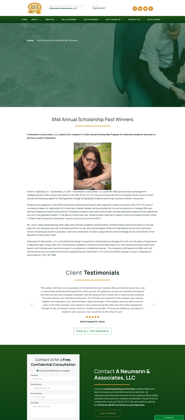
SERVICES (51, 19)
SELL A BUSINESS (71, 19)
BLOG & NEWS (155, 19)
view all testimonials (92, 331)
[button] (153, 304)
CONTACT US (135, 19)
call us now (108, 413)
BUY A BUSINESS (92, 19)
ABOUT (36, 19)
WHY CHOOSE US (115, 19)
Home (30, 40)
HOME (24, 19)
